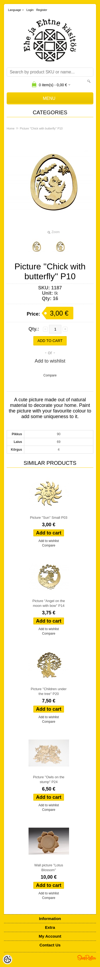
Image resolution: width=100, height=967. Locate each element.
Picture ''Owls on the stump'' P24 (49, 779)
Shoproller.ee (86, 957)
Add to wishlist (50, 361)
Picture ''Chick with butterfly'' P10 (41, 128)
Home (10, 128)
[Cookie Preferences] (7, 959)
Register (41, 9)
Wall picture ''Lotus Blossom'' (48, 867)
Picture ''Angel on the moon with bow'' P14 (48, 603)
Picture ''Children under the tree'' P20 (48, 691)
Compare (50, 375)
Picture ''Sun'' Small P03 (48, 518)
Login (30, 9)
